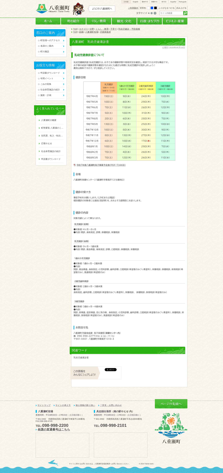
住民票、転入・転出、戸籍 (52, 136)
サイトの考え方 (63, 405)
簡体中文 (145, 2)
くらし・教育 (98, 21)
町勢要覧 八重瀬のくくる (52, 128)
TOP (75, 29)
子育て (113, 29)
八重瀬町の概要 (48, 120)
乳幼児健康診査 (81, 357)
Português (182, 2)
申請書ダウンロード (50, 73)
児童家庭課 (105, 32)
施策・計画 (45, 95)
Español (173, 2)
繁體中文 (154, 2)
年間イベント (46, 78)
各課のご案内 (46, 46)
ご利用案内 (133, 8)
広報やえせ (46, 143)
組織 (81, 32)
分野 (92, 29)
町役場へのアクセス (50, 40)
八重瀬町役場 (91, 32)
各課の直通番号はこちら (54, 429)
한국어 (163, 2)
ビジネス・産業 (175, 21)
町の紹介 (73, 21)
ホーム (48, 21)
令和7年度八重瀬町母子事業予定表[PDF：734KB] (101, 165)
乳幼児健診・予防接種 (129, 29)
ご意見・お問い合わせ (111, 405)
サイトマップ (43, 405)
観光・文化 (124, 21)
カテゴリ (83, 29)
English (135, 2)
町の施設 (44, 51)
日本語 (126, 2)
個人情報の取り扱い (85, 405)
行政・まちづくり (149, 21)
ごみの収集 (45, 84)
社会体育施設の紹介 (50, 89)
